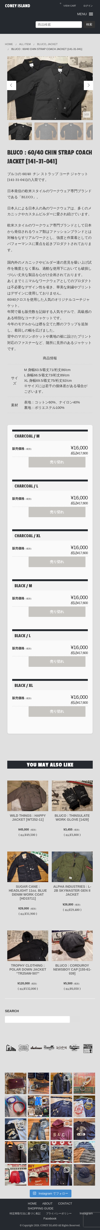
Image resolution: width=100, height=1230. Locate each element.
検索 (89, 24)
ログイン (88, 5)
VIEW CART (68, 4)
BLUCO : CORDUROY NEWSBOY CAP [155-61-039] (72, 969)
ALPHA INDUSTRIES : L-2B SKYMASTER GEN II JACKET (72, 890)
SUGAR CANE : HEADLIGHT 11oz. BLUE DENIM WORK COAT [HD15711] (28, 892)
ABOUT (47, 1203)
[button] (82, 14)
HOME (32, 1203)
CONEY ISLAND (17, 5)
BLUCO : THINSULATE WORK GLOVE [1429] (72, 817)
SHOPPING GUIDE (41, 1208)
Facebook (50, 1218)
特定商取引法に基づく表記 (25, 1213)
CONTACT (65, 1203)
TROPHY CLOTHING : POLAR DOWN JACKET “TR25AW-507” (27, 969)
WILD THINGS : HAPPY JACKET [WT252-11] (28, 817)
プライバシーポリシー (59, 1213)
